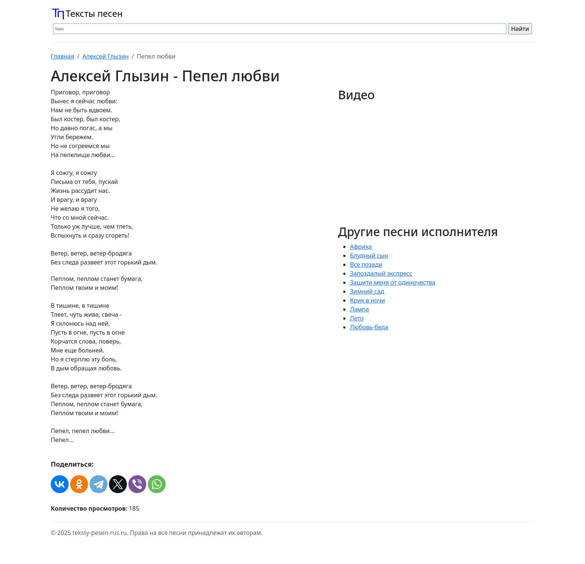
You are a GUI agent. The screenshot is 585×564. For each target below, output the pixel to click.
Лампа (359, 309)
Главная (62, 56)
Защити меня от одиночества (392, 282)
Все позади (366, 264)
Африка (361, 246)
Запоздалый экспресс (381, 273)
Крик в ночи (367, 300)
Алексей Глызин (105, 56)
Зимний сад (367, 291)
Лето (357, 318)
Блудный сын (369, 255)
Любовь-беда (369, 327)
